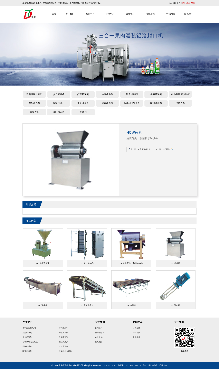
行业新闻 (136, 332)
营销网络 (170, 14)
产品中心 (110, 14)
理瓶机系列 (34, 103)
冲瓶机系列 (107, 94)
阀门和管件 (59, 112)
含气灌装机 (59, 94)
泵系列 (83, 112)
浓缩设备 (34, 112)
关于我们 (70, 14)
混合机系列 (132, 94)
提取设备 (180, 103)
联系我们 (188, 14)
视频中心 (130, 14)
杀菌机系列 (156, 94)
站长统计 (108, 365)
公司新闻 (136, 328)
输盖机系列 (107, 103)
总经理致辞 (99, 332)
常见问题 (136, 337)
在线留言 (150, 14)
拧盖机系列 (83, 94)
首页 (54, 14)
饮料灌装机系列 (34, 94)
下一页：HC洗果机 (163, 149)
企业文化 (99, 337)
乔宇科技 (163, 365)
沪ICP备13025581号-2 (136, 365)
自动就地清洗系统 (180, 94)
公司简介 (99, 328)
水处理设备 (83, 103)
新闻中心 (90, 14)
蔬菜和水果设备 (132, 103)
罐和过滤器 (156, 103)
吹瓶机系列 (59, 103)
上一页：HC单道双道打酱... (141, 149)
